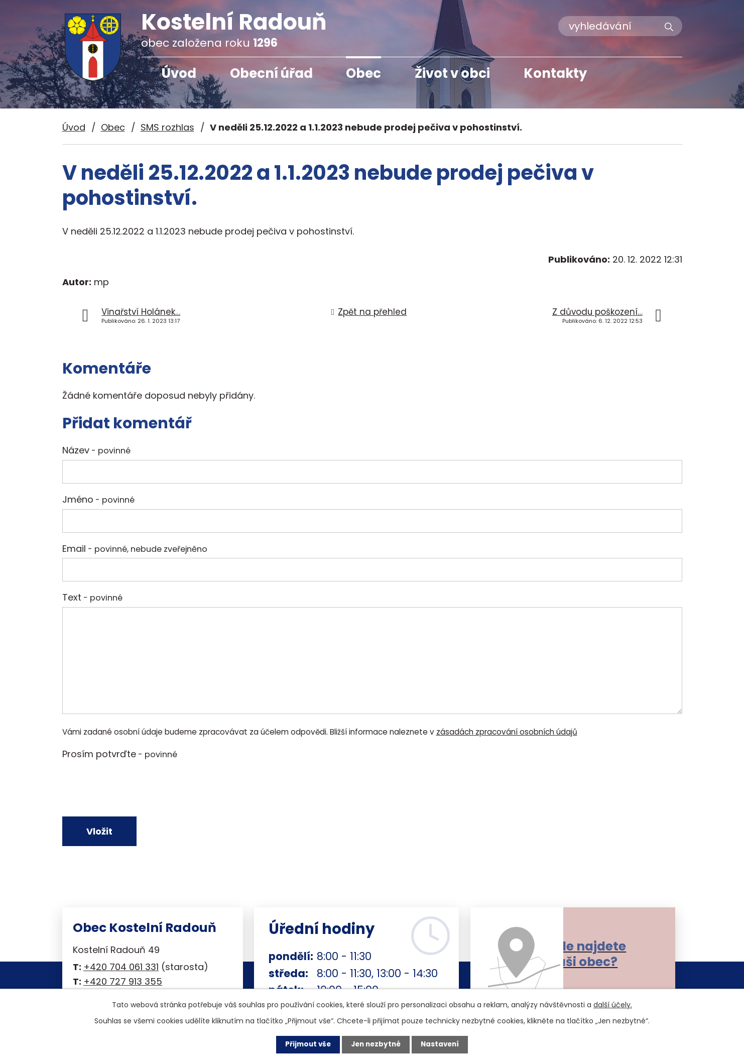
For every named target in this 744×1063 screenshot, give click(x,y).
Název (96, 450)
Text (92, 597)
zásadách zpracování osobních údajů (506, 732)
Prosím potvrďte (119, 754)
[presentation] (138, 787)
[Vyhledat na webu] (620, 26)
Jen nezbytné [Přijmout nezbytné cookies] (375, 1044)
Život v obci (452, 73)
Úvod (178, 73)
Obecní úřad (271, 73)
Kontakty (555, 73)
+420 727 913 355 (122, 983)
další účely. (612, 1004)
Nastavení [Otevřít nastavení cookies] (442, 1044)
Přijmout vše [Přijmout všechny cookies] (305, 1044)
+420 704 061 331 (121, 969)
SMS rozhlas (167, 127)
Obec (363, 73)
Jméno (98, 499)
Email (134, 548)
